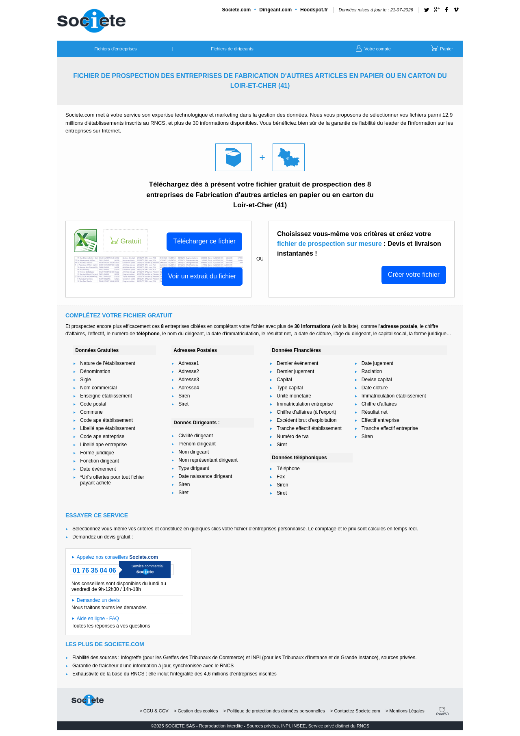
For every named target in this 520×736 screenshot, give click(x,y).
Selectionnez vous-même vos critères (112, 529)
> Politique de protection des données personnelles (274, 710)
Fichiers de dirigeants (232, 48)
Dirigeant (275, 10)
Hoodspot (314, 10)
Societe (236, 10)
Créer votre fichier (414, 274)
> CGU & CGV (153, 710)
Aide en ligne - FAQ (98, 618)
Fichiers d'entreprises (115, 48)
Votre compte (372, 48)
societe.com (87, 700)
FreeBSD (442, 711)
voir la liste (345, 326)
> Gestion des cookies (196, 710)
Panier (441, 48)
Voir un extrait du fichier (202, 276)
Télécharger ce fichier (204, 241)
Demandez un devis (98, 600)
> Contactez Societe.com (355, 710)
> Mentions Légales (405, 710)
